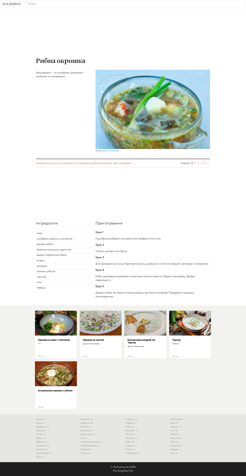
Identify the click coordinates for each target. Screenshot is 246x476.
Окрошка (131, 419)
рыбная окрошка (101, 163)
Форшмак (176, 438)
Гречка (41, 438)
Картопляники (44, 453)
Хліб (174, 442)
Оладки (130, 423)
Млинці (86, 453)
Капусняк (42, 449)
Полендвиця (132, 453)
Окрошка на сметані (93, 340)
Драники (41, 442)
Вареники (42, 427)
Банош (40, 419)
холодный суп (69, 163)
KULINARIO (12, 4)
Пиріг (129, 442)
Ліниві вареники (90, 446)
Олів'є (130, 427)
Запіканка (42, 446)
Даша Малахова (111, 151)
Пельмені (131, 438)
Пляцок (130, 449)
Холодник (176, 446)
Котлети (86, 427)
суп (58, 163)
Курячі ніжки (88, 434)
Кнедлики (87, 419)
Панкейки (131, 431)
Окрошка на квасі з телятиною (54, 340)
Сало (174, 423)
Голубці (41, 434)
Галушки (41, 431)
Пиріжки (131, 446)
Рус (115, 471)
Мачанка (86, 449)
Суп (174, 431)
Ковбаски (87, 423)
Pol (131, 471)
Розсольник (177, 419)
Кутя (84, 438)
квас (115, 163)
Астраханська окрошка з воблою (55, 390)
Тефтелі (175, 434)
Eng (120, 471)
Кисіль (40, 457)
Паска (130, 434)
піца (174, 453)
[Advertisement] (123, 33)
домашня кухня (45, 163)
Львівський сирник (91, 442)
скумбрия (125, 163)
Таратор (176, 340)
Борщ (40, 423)
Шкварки (176, 449)
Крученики (87, 431)
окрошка (84, 163)
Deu (125, 471)
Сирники (176, 427)
